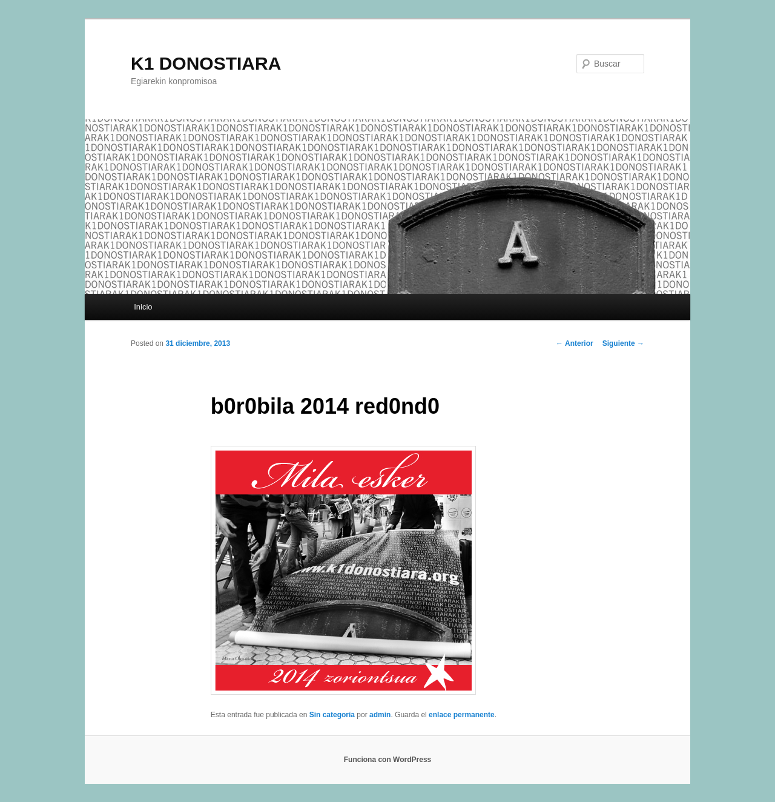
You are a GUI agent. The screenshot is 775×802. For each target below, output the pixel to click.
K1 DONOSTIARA (206, 63)
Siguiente (623, 343)
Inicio (143, 306)
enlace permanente (462, 715)
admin (380, 715)
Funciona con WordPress (387, 759)
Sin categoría (332, 715)
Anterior (574, 343)
